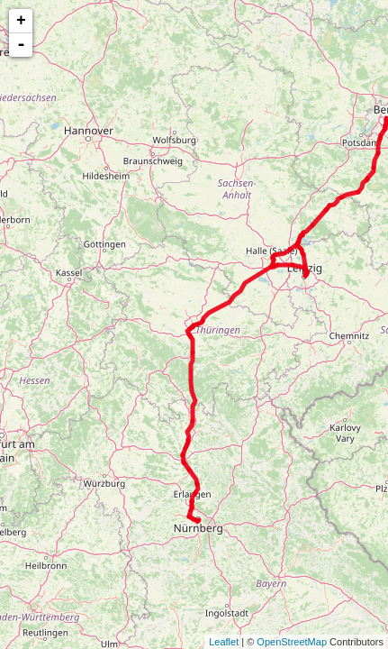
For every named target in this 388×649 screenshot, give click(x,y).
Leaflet (224, 641)
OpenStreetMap (292, 641)
